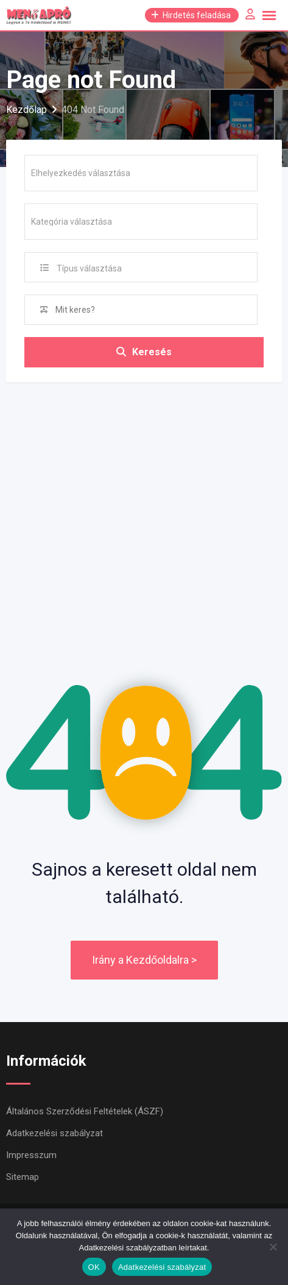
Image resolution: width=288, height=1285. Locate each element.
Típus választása (89, 268)
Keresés (144, 352)
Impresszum (31, 1155)
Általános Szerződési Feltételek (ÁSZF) (84, 1111)
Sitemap (22, 1176)
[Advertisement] (144, 510)
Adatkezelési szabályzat (54, 1133)
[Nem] (273, 1247)
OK (94, 1267)
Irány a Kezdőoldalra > (144, 959)
